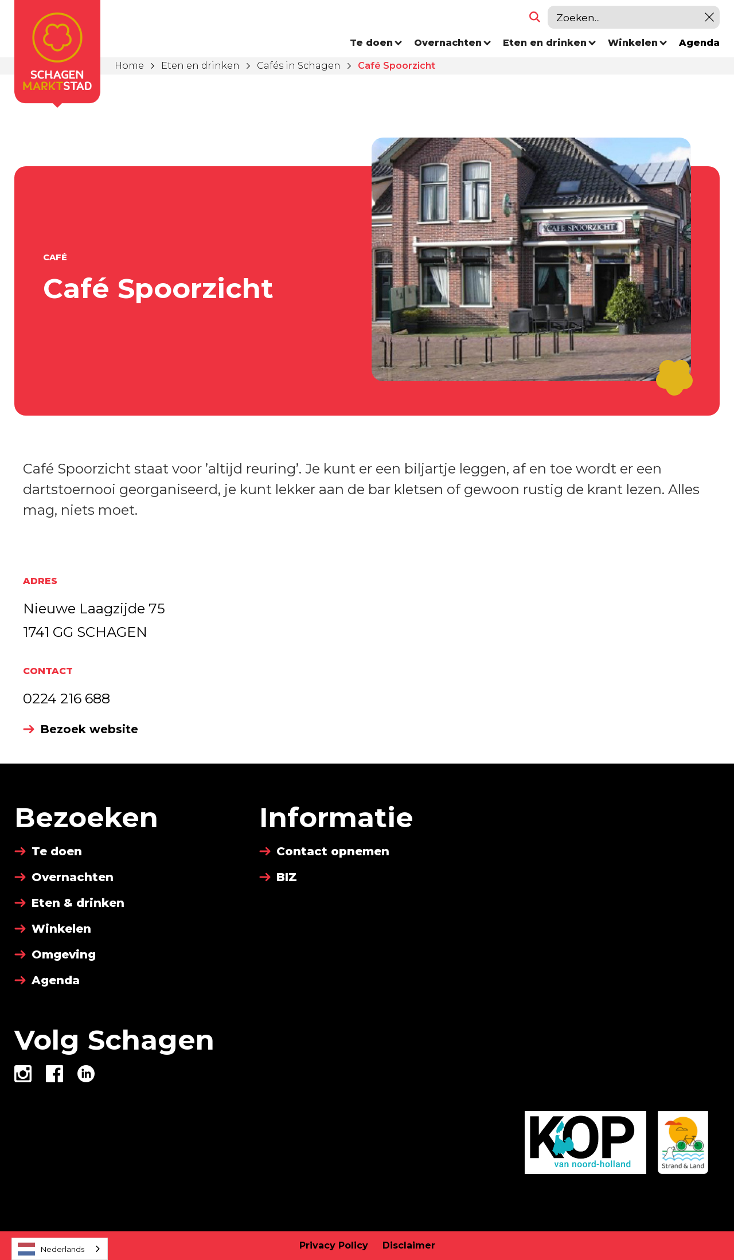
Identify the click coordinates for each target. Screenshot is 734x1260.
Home (129, 65)
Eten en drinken (200, 65)
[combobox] (59, 1249)
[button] (376, 43)
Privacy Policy (333, 1245)
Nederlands (51, 1249)
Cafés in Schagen (299, 65)
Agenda (699, 42)
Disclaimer (408, 1245)
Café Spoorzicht (396, 65)
